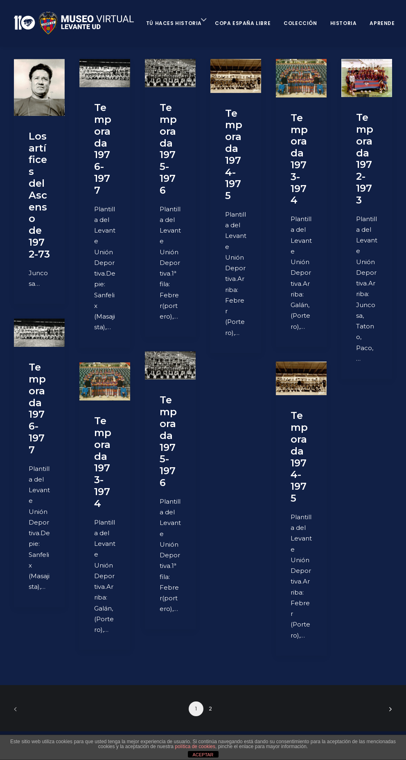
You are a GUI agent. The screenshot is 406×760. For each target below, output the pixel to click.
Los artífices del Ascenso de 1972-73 (39, 195)
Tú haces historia (174, 23)
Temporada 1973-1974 (299, 159)
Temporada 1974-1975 (233, 154)
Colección (300, 23)
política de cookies (195, 746)
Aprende (382, 23)
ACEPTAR (202, 754)
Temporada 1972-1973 (364, 158)
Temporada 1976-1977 (102, 149)
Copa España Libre (243, 23)
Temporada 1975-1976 (168, 149)
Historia (343, 23)
